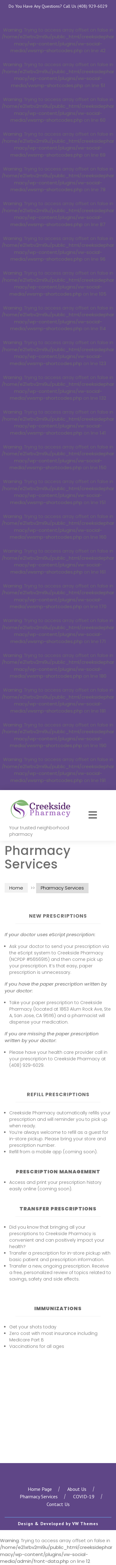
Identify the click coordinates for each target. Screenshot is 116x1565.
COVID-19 (83, 1496)
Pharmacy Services (39, 1496)
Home (16, 888)
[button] (94, 815)
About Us (76, 1489)
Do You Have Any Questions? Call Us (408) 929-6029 (58, 6)
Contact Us (58, 1504)
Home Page (40, 1489)
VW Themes (84, 1523)
